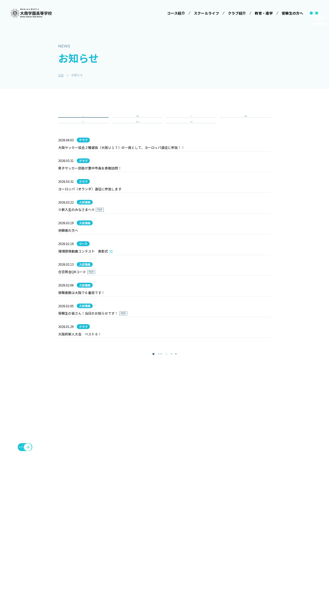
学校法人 (133, 505)
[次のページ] (175, 457)
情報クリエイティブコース (143, 557)
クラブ (192, 121)
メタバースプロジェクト (285, 505)
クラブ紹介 (244, 505)
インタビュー (180, 565)
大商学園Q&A (217, 540)
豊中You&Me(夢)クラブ (286, 537)
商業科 (134, 576)
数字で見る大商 (182, 557)
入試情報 (137, 121)
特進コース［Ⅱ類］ (143, 546)
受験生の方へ (215, 505)
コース (83, 137)
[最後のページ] (189, 457)
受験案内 (213, 516)
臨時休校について (280, 527)
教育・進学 (244, 527)
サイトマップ (246, 559)
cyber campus (280, 559)
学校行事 (245, 121)
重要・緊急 (137, 137)
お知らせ (242, 537)
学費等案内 (215, 532)
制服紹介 (177, 532)
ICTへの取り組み (183, 540)
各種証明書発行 (278, 516)
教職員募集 (244, 548)
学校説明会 (215, 524)
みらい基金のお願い (143, 516)
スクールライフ (181, 505)
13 (162, 457)
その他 (192, 137)
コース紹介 (135, 528)
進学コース (137, 567)
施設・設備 (244, 516)
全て (83, 121)
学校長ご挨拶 (180, 516)
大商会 (271, 548)
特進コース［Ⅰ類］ (143, 538)
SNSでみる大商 (182, 549)
